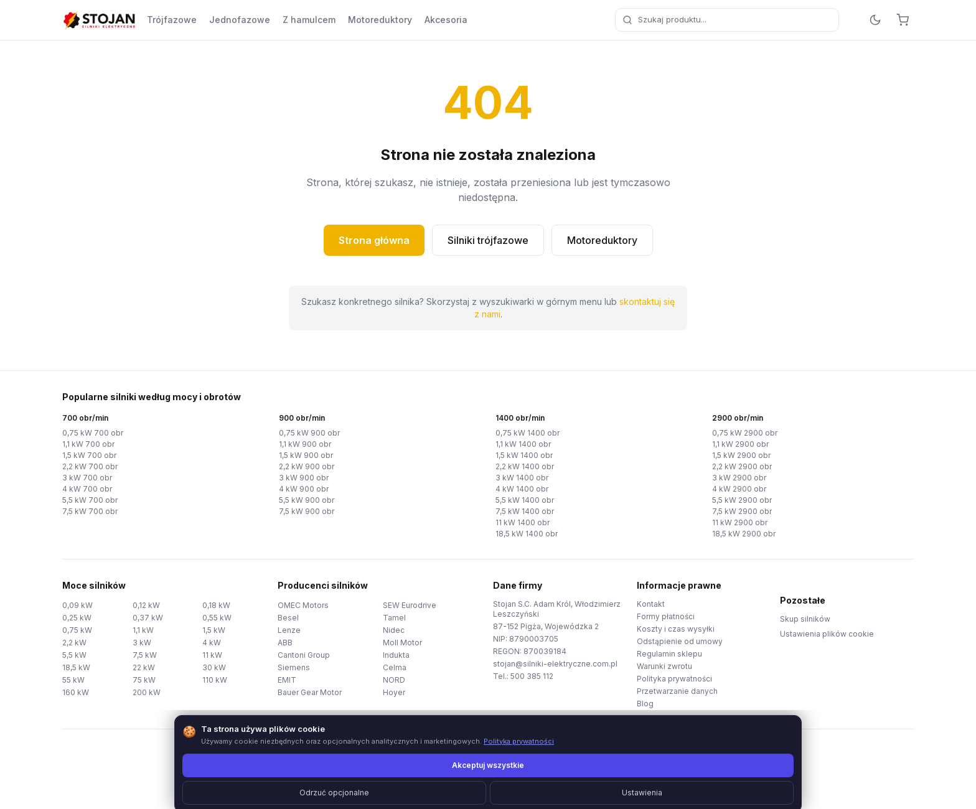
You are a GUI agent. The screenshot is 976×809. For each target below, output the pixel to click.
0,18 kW (216, 605)
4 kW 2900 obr (739, 488)
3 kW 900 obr (304, 477)
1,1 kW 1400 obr (523, 444)
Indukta (396, 655)
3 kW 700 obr (87, 477)
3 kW (142, 642)
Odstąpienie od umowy (680, 641)
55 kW (73, 680)
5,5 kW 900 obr (306, 500)
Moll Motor (402, 642)
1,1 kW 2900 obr (740, 444)
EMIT (287, 680)
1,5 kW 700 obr (89, 455)
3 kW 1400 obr (521, 477)
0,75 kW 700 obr (92, 432)
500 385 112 (531, 676)
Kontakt (651, 604)
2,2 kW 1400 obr (524, 466)
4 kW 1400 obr (521, 488)
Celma (394, 667)
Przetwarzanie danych (677, 691)
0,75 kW (77, 630)
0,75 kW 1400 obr (527, 432)
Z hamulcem (309, 19)
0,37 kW (148, 617)
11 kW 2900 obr (739, 522)
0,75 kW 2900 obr (744, 432)
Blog (645, 703)
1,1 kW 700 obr (88, 444)
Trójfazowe (172, 19)
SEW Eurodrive (409, 605)
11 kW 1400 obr (522, 522)
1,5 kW (213, 630)
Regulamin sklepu (669, 653)
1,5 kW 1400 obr (524, 455)
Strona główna (374, 240)
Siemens (294, 667)
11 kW (212, 655)
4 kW (211, 642)
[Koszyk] (902, 20)
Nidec (394, 630)
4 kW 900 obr (304, 488)
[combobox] (727, 20)
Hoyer (394, 692)
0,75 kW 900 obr (309, 432)
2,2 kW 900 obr (306, 466)
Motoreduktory (380, 19)
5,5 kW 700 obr (90, 500)
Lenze (289, 630)
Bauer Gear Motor (310, 692)
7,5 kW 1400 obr (524, 511)
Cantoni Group (304, 655)
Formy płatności (666, 616)
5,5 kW (74, 655)
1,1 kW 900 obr (305, 444)
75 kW (144, 680)
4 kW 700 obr (87, 488)
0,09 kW (77, 605)
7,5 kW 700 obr (90, 511)
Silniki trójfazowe (488, 240)
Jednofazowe (239, 19)
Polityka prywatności (674, 678)
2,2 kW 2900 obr (742, 466)
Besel (288, 617)
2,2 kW (74, 642)
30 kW (214, 667)
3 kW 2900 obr (739, 477)
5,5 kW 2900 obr (742, 500)
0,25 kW (77, 617)
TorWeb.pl (574, 783)
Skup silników (805, 619)
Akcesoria (446, 19)
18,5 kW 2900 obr (744, 533)
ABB (285, 642)
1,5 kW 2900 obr (741, 455)
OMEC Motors (303, 605)
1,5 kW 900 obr (306, 455)
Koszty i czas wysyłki (676, 629)
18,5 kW (76, 667)
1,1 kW (143, 630)
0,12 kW (146, 605)
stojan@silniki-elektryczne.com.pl (555, 663)
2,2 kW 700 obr (90, 466)
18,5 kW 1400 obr (526, 533)
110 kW (214, 680)
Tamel (394, 617)
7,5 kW (145, 655)
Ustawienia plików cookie (827, 633)
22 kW (144, 667)
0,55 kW (217, 617)
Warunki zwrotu (664, 666)
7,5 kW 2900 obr (742, 511)
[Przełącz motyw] (875, 20)
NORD (394, 680)
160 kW (75, 692)
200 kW (147, 692)
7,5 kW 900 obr (306, 511)
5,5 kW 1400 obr (524, 500)
